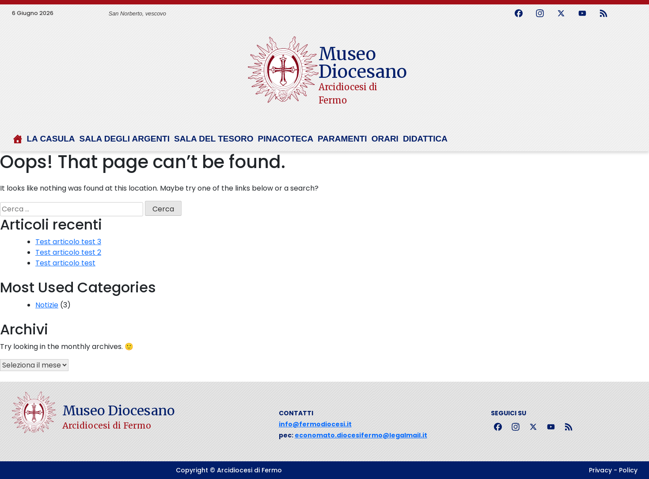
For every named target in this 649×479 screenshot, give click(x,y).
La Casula (51, 138)
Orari (385, 138)
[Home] (19, 142)
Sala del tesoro (213, 138)
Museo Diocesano (363, 63)
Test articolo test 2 (68, 252)
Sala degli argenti (125, 138)
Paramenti (342, 138)
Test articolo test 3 (68, 242)
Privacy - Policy (613, 470)
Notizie (46, 305)
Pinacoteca (285, 138)
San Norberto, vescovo (137, 13)
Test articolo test (65, 263)
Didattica (425, 138)
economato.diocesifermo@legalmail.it (361, 435)
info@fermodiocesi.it (315, 424)
